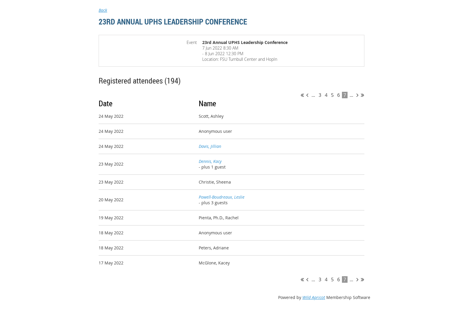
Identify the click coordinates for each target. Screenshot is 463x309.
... (313, 95)
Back (103, 10)
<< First (302, 95)
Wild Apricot (313, 297)
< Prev (307, 95)
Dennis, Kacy (210, 161)
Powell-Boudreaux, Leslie (221, 197)
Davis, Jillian (210, 146)
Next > (357, 95)
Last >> (362, 95)
